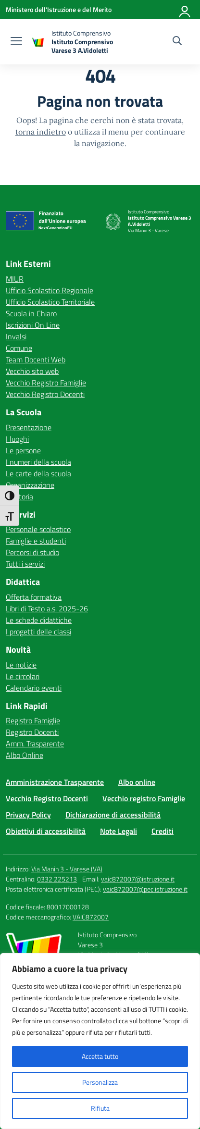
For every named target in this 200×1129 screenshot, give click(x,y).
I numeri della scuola (38, 462)
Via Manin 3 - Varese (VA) (66, 869)
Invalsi (16, 336)
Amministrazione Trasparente (55, 782)
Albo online (136, 782)
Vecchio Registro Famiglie (46, 382)
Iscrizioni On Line (33, 325)
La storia (19, 496)
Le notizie (21, 664)
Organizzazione (30, 485)
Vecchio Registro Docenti (45, 394)
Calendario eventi (34, 688)
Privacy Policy (28, 814)
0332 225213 (57, 879)
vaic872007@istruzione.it (138, 879)
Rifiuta (100, 1108)
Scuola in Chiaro (31, 313)
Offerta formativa (34, 597)
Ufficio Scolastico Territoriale (50, 302)
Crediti (162, 831)
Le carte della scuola (38, 473)
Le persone (23, 450)
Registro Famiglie (33, 720)
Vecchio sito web (32, 371)
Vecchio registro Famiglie (143, 798)
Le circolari (22, 676)
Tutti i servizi (25, 564)
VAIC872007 (91, 917)
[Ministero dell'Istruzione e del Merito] (59, 9)
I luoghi (17, 439)
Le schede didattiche (39, 620)
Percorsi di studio (32, 552)
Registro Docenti (32, 732)
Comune (19, 348)
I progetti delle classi (38, 631)
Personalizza (100, 1082)
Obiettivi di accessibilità (46, 831)
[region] (100, 1041)
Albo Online (24, 755)
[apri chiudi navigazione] (16, 42)
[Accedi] (185, 9)
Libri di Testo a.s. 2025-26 (47, 608)
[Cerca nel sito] (177, 42)
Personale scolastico (38, 529)
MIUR (15, 279)
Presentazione (28, 427)
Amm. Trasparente (35, 743)
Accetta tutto (100, 1056)
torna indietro (40, 131)
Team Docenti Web (35, 359)
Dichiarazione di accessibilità (113, 814)
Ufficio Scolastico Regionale (49, 290)
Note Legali (118, 831)
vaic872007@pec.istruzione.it (145, 889)
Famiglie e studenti (36, 540)
